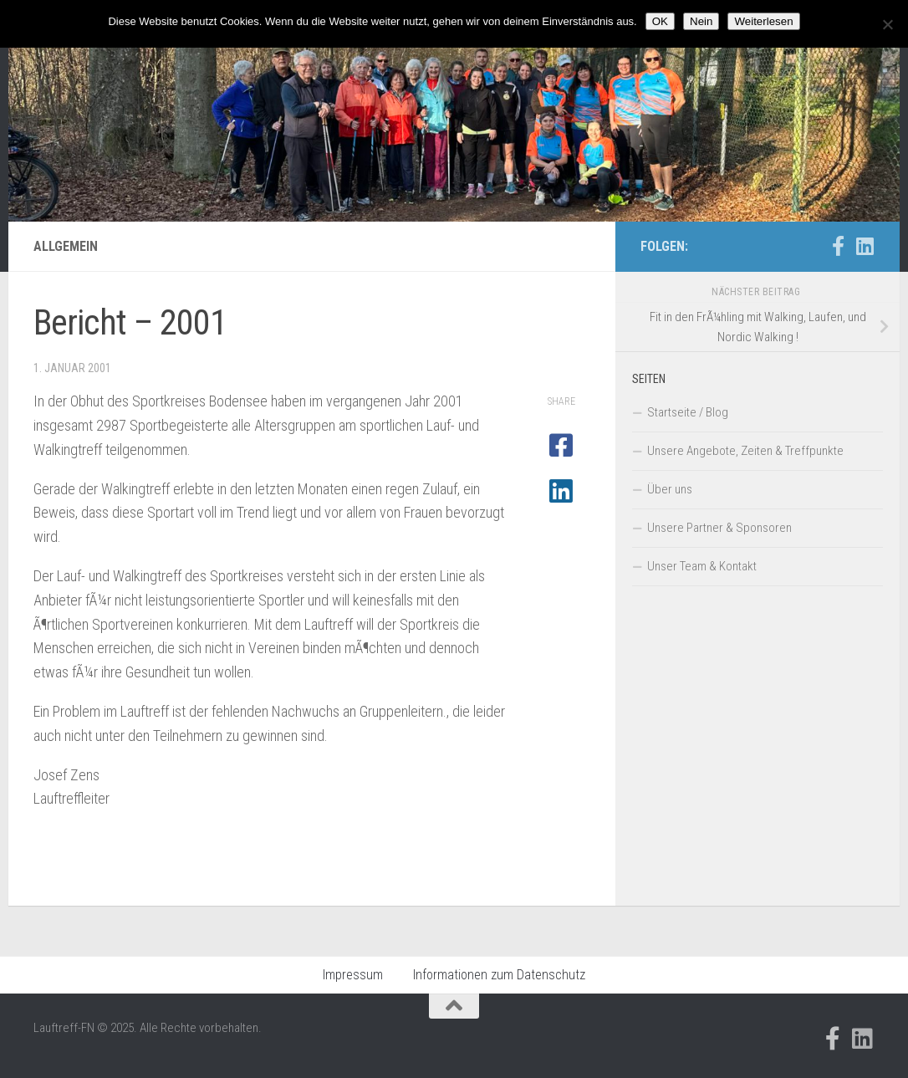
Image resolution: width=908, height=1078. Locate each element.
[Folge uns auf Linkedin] (864, 246)
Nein (701, 21)
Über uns (669, 489)
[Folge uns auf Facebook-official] (838, 246)
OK (660, 21)
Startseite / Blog (687, 412)
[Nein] (887, 24)
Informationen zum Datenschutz (499, 975)
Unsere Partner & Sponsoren (719, 527)
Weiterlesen (763, 21)
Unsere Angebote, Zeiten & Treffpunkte (745, 450)
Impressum (353, 975)
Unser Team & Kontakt (702, 566)
